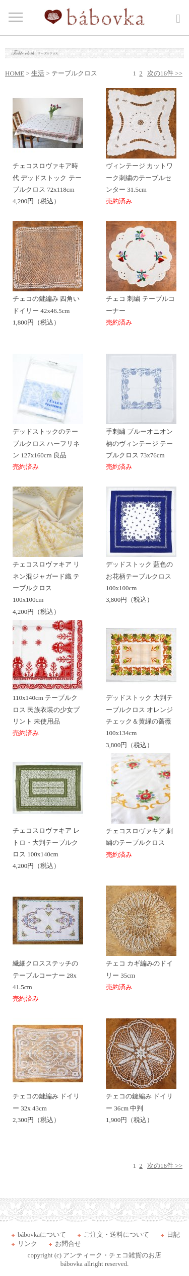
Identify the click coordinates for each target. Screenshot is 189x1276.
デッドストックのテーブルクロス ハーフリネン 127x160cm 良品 (48, 445)
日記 (173, 1234)
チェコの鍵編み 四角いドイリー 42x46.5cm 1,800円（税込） (48, 306)
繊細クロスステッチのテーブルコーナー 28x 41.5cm (48, 976)
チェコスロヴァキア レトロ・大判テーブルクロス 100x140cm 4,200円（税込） (48, 844)
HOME (14, 73)
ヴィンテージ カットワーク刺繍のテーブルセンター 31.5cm (141, 179)
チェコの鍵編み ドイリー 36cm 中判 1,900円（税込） (141, 1104)
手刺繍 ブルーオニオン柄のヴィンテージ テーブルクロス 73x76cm (141, 445)
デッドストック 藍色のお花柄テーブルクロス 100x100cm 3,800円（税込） (141, 577)
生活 (37, 73)
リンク (27, 1243)
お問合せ (68, 1243)
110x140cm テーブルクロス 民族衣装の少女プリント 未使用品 (48, 711)
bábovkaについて (42, 1234)
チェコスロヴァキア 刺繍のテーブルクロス (141, 838)
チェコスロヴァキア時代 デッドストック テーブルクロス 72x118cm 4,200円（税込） (48, 179)
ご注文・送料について (116, 1234)
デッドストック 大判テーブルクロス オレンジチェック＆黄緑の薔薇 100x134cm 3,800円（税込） (141, 717)
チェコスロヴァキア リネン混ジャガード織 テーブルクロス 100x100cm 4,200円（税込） (48, 583)
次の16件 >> (164, 73)
